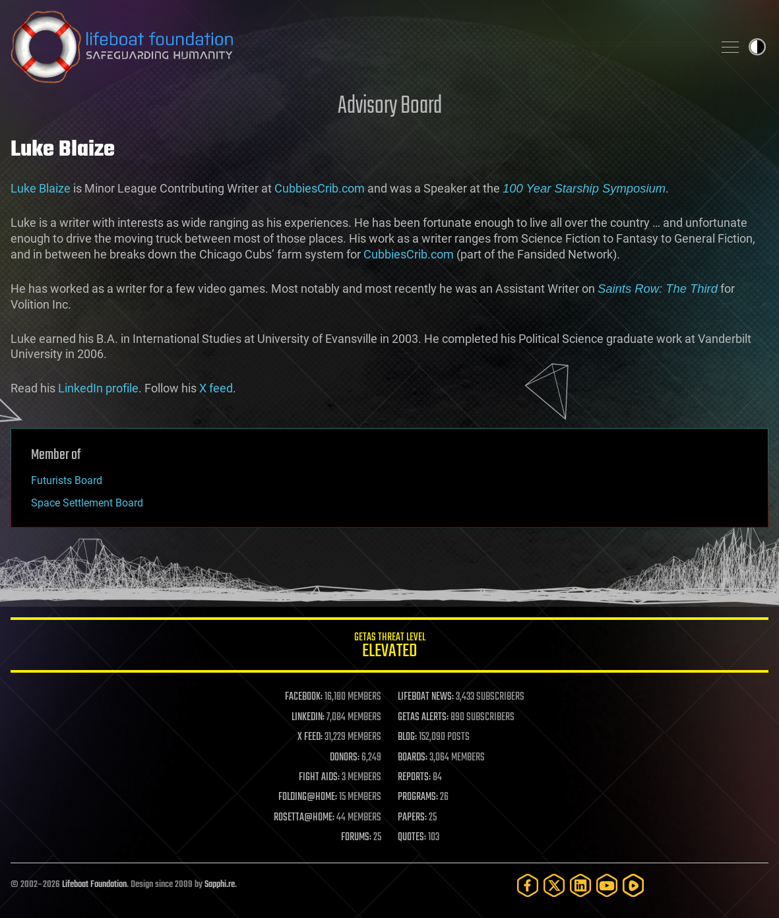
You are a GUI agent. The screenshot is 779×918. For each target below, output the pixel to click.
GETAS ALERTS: (423, 717)
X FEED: (310, 737)
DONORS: (344, 757)
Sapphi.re (219, 884)
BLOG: (407, 737)
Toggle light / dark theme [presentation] (757, 46)
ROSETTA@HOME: (304, 817)
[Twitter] (554, 885)
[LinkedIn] (580, 885)
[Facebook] (527, 885)
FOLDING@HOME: (307, 797)
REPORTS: (414, 777)
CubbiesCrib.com (319, 188)
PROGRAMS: (418, 797)
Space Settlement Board (87, 503)
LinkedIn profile (98, 388)
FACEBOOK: (304, 697)
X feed (216, 388)
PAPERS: (412, 817)
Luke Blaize (41, 188)
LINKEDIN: (308, 717)
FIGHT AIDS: (319, 777)
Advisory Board (390, 106)
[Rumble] (633, 885)
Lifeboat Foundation (94, 884)
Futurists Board (66, 480)
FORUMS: (356, 837)
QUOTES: (412, 837)
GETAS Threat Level (389, 647)
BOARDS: (412, 757)
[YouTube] (606, 885)
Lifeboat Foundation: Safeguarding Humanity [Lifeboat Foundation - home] (356, 47)
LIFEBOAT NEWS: (426, 697)
